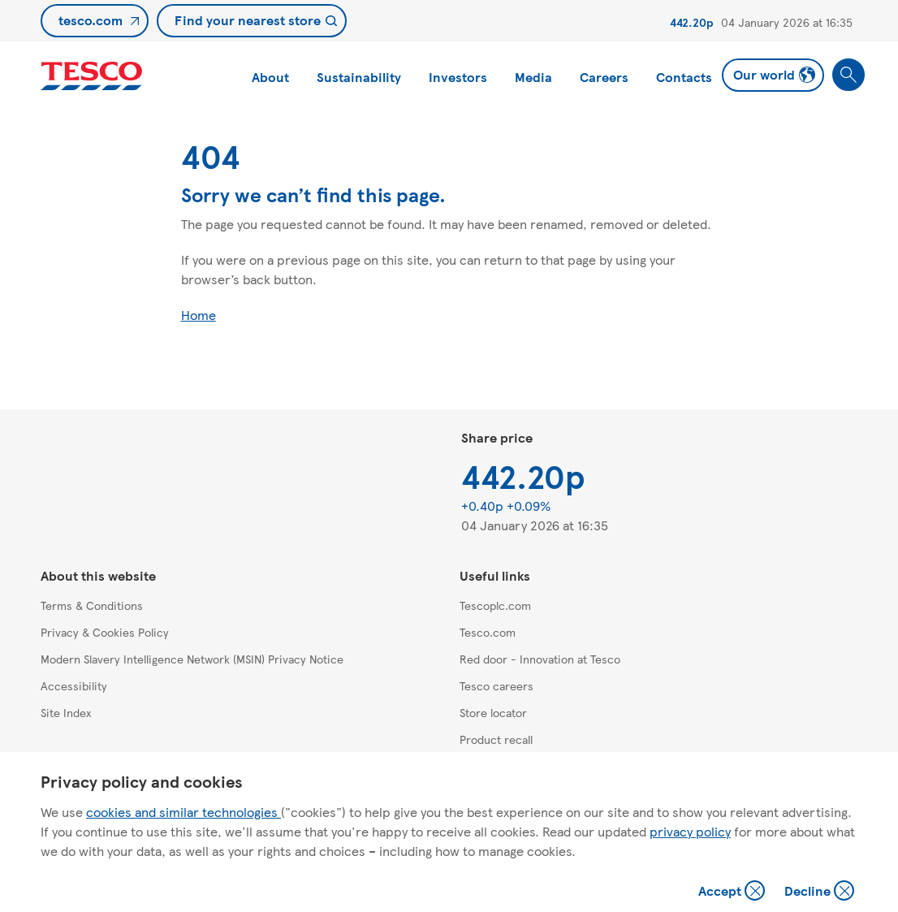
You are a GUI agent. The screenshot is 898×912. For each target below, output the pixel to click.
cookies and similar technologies (183, 811)
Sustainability (359, 76)
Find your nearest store (248, 20)
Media (533, 76)
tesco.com (90, 20)
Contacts (684, 76)
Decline (820, 892)
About (270, 76)
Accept (733, 892)
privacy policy (690, 831)
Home (198, 314)
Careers (604, 76)
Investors (458, 76)
